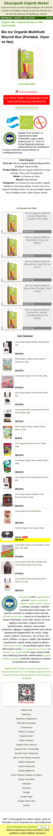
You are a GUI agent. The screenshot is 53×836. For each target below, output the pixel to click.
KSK (39, 675)
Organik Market (43, 597)
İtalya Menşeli (31, 179)
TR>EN (49, 18)
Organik (46, 603)
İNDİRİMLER (6, 18)
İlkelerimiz (26, 714)
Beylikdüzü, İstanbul (38, 14)
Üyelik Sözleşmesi (26, 766)
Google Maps (26, 796)
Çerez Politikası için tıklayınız (22, 827)
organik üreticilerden (39, 600)
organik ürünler (35, 603)
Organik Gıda (8, 22)
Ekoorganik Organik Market (26, 3)
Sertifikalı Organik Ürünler (24, 10)
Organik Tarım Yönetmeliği (15, 652)
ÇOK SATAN (28, 18)
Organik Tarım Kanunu (26, 744)
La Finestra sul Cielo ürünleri (29, 183)
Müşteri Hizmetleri (26, 779)
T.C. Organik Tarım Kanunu (35, 649)
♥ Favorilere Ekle (26, 84)
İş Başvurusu (26, 727)
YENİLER (17, 18)
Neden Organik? (26, 668)
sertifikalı (23, 603)
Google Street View (26, 801)
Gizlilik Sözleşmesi (26, 762)
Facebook (26, 788)
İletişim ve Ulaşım (27, 731)
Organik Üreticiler (10, 675)
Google (26, 792)
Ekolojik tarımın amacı (13, 616)
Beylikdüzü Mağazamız (26, 718)
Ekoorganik (24, 597)
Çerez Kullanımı (18, 775)
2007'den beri (45, 10)
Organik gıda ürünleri (12, 646)
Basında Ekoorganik (26, 723)
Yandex (26, 805)
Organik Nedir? (11, 668)
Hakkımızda (26, 710)
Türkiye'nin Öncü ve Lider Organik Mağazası (21, 7)
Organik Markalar (28, 675)
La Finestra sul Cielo (30, 176)
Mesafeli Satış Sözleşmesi (26, 753)
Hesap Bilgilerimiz (26, 770)
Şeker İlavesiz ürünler (37, 192)
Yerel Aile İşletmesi (17, 14)
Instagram (26, 783)
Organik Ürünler (43, 672)
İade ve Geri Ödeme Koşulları (26, 757)
